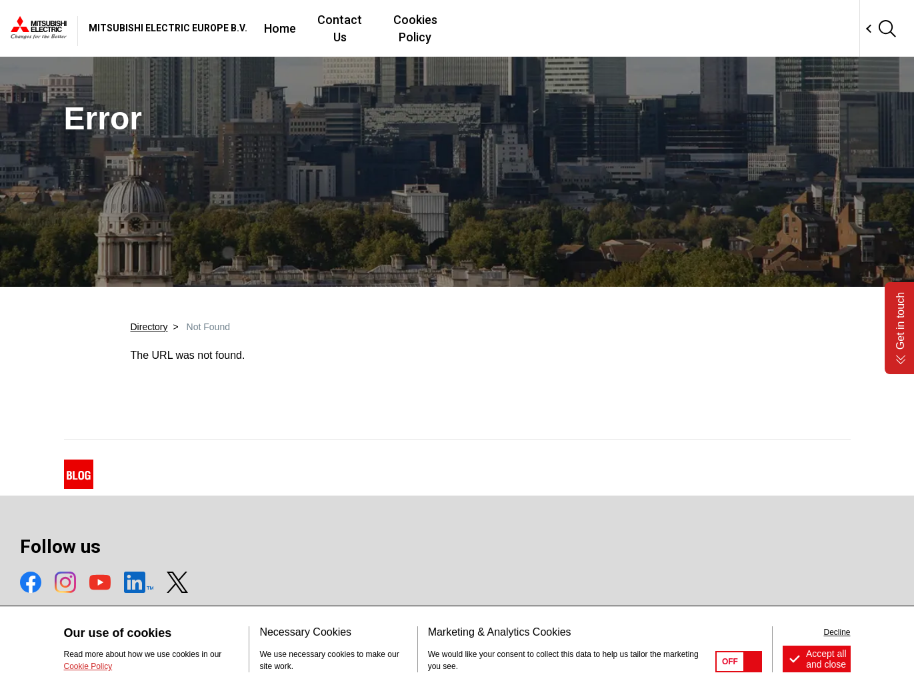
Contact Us (532, 28)
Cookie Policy (88, 666)
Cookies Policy (622, 28)
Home (466, 28)
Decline (836, 632)
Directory (149, 326)
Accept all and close (826, 659)
